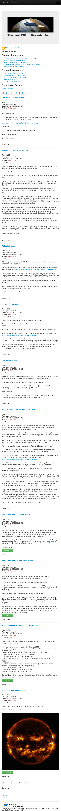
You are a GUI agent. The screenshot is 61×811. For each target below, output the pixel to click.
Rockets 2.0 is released (12, 81)
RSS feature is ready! (10, 361)
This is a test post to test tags (13, 690)
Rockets (4, 796)
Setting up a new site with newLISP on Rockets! (20, 59)
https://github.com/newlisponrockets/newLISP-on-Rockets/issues (35, 269)
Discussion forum (7, 89)
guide (51, 542)
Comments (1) (7, 615)
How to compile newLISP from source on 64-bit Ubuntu (22, 64)
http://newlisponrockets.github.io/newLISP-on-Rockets (20, 335)
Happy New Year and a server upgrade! (17, 62)
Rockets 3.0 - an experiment (13, 74)
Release (4, 794)
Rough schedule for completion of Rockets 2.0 (20, 625)
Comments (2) (7, 550)
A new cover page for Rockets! (14, 66)
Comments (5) (7, 680)
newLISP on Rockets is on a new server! (17, 561)
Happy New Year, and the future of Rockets (18, 410)
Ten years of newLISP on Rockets (15, 77)
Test (3, 797)
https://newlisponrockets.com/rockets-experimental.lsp (20, 123)
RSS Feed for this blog (11, 48)
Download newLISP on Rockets (14, 76)
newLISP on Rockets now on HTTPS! (16, 61)
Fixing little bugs (9, 79)
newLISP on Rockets (9, 2)
